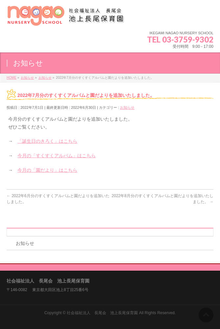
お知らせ (127, 107)
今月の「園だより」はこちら (47, 170)
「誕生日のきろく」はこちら (47, 141)
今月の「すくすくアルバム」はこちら (56, 155)
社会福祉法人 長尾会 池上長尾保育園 (102, 313)
